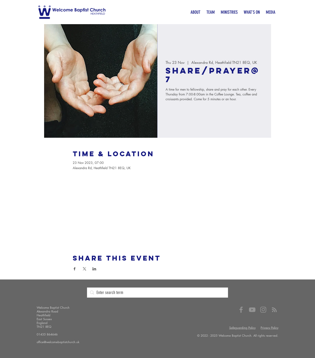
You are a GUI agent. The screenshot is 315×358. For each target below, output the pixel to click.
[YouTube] (252, 310)
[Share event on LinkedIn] (94, 268)
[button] (195, 12)
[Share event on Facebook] (75, 268)
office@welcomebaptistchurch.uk (58, 342)
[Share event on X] (84, 268)
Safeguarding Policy (242, 328)
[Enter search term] (158, 293)
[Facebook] (241, 310)
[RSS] (274, 310)
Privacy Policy (269, 328)
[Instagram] (263, 310)
